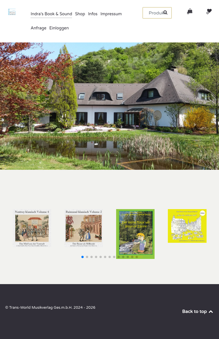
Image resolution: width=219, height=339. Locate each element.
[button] (82, 257)
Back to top (198, 311)
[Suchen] (157, 13)
